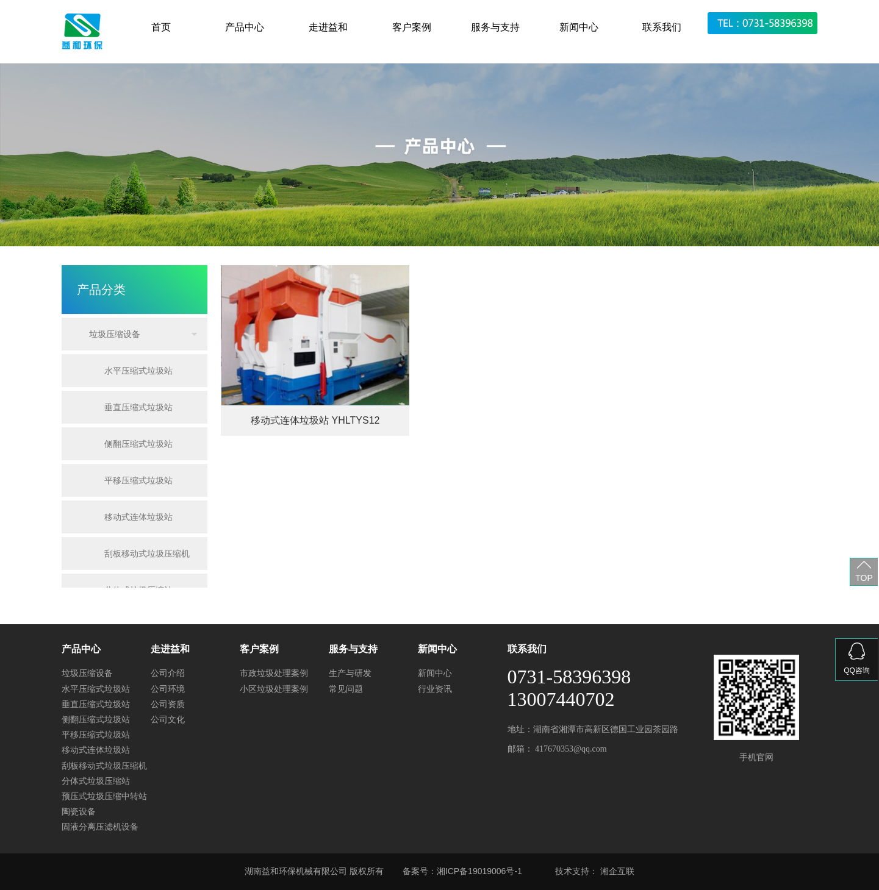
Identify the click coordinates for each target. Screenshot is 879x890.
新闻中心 (578, 27)
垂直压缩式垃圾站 (138, 407)
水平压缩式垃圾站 (138, 371)
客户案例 (411, 27)
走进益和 (328, 27)
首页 (161, 27)
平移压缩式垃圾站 (138, 480)
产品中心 (244, 27)
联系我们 (661, 27)
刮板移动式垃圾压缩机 (147, 553)
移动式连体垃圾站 (138, 517)
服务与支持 (495, 27)
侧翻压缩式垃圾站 (138, 444)
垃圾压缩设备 (114, 334)
